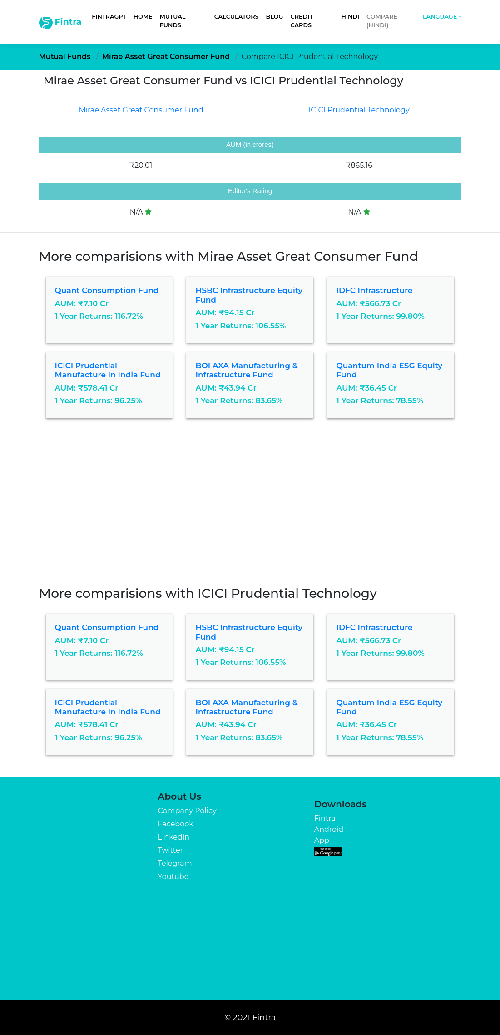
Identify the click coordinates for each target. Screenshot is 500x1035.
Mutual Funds (173, 21)
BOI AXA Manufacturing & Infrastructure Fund (246, 370)
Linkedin (173, 837)
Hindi (350, 16)
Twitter (170, 850)
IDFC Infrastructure (374, 290)
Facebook (175, 824)
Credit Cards (301, 21)
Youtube (173, 876)
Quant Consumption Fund (107, 290)
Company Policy (187, 810)
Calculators (236, 16)
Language (440, 16)
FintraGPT (109, 16)
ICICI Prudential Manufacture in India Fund (108, 370)
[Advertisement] (250, 508)
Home (143, 16)
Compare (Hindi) (381, 21)
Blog (274, 16)
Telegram (175, 863)
